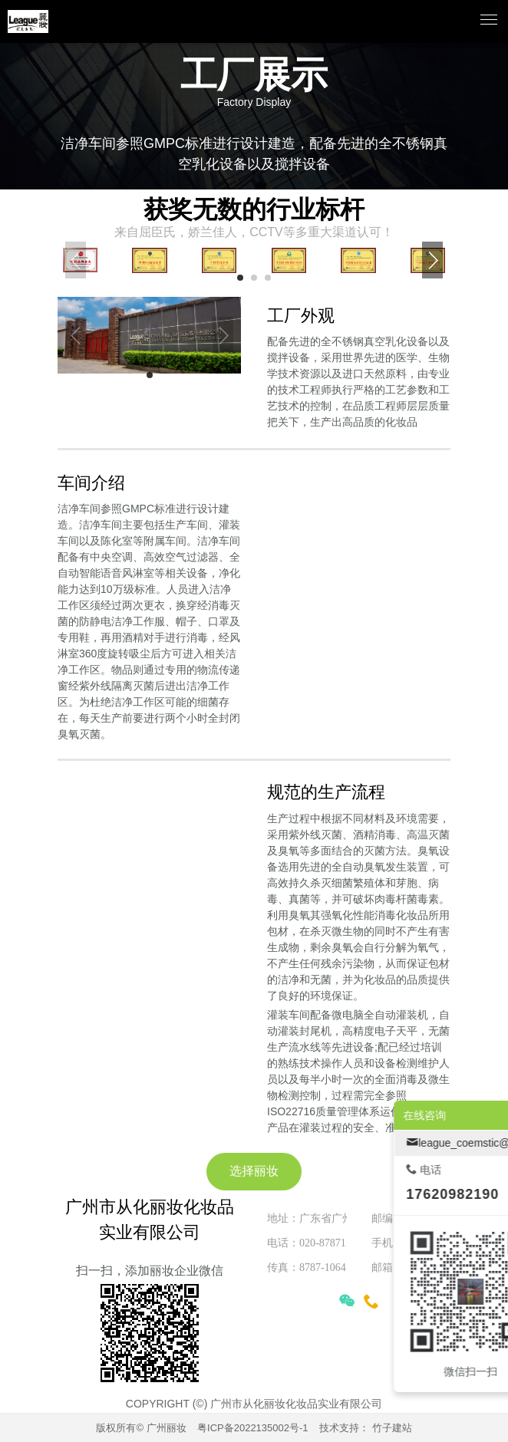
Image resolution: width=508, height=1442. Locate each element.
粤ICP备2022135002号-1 (252, 1428)
